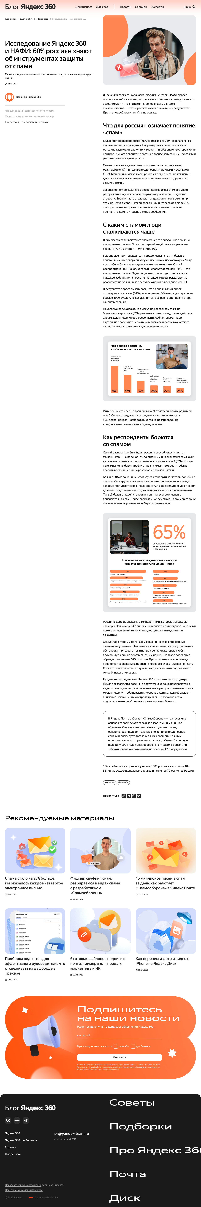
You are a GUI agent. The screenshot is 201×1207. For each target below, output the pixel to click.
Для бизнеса (83, 6)
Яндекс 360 (12, 1133)
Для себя (102, 6)
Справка (10, 1147)
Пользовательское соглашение (23, 1184)
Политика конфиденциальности (24, 1189)
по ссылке (149, 112)
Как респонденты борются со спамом (27, 122)
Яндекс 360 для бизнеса (21, 1140)
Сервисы (141, 6)
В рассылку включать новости (94, 1046)
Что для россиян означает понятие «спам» (29, 110)
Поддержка (13, 1154)
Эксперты (157, 6)
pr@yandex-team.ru (71, 1133)
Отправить (119, 1057)
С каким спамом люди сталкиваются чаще (29, 116)
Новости (125, 6)
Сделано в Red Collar (47, 1197)
